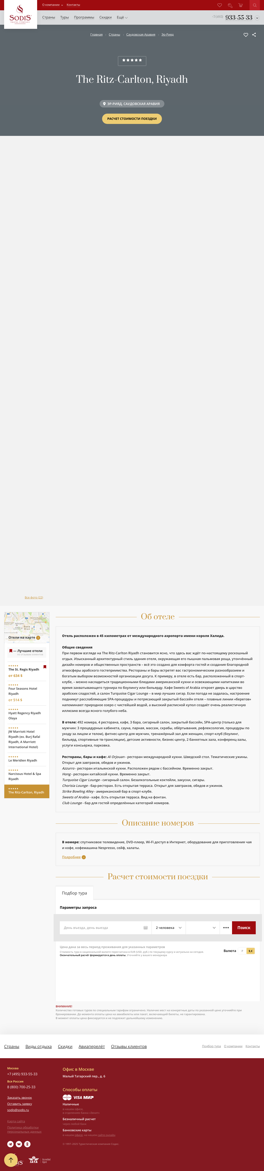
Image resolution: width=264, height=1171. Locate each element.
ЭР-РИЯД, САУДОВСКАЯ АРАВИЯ (133, 103)
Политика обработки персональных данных (24, 1130)
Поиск (243, 927)
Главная (96, 35)
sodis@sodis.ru (18, 1110)
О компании (51, 5)
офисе (79, 1135)
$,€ (250, 951)
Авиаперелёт (92, 1046)
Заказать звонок (19, 1098)
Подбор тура (211, 1046)
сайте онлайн (107, 1135)
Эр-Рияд (167, 35)
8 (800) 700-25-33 (21, 1087)
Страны (114, 35)
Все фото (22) (34, 597)
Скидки (65, 1046)
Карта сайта (16, 1121)
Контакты (253, 1046)
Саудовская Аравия (140, 35)
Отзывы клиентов (129, 1046)
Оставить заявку (19, 1104)
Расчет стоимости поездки (132, 119)
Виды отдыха (38, 1046)
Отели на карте (21, 637)
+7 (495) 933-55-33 (22, 1074)
